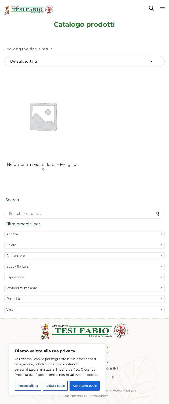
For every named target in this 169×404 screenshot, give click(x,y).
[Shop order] (84, 61)
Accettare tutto (85, 386)
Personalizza (28, 386)
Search (158, 214)
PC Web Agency (98, 395)
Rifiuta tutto (55, 386)
